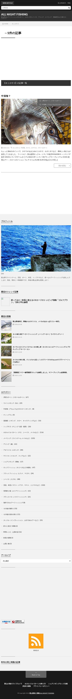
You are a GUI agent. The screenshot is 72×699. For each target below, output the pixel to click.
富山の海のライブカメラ (13, 684)
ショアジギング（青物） (11, 462)
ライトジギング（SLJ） (11, 403)
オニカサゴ (16, 147)
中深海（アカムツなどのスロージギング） (55, 104)
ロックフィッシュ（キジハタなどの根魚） (17, 467)
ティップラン (7, 415)
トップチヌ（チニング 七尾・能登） (15, 426)
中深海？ (6, 95)
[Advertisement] (36, 56)
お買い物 (6, 544)
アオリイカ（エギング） (11, 450)
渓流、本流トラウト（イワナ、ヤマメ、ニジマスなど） (22, 485)
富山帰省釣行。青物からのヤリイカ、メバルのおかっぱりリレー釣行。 (37, 321)
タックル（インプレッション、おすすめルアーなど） (21, 520)
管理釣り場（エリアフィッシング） (15, 491)
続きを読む (62, 165)
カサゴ (28, 147)
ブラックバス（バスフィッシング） (15, 497)
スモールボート (42, 147)
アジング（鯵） (8, 444)
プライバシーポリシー (41, 686)
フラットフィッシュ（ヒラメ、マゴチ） (16, 473)
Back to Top (36, 675)
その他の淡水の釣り (10, 514)
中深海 (23, 147)
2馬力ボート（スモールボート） (52, 101)
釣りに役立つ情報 (9, 526)
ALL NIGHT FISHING (14, 14)
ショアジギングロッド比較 (58, 684)
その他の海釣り (8, 508)
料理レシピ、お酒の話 (10, 532)
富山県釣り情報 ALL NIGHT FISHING (42, 693)
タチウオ (34, 147)
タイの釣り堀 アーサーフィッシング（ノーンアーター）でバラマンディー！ (38, 334)
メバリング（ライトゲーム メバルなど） (17, 438)
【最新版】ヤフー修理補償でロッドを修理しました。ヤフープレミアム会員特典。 (40, 372)
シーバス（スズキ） (10, 479)
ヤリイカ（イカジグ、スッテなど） (15, 456)
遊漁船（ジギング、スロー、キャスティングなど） (20, 421)
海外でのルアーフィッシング (13, 503)
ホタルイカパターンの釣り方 (35, 684)
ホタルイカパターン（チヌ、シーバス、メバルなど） (21, 432)
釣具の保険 (7, 538)
